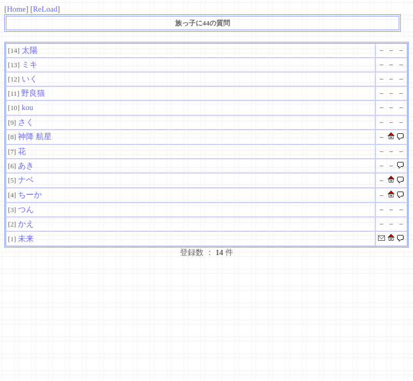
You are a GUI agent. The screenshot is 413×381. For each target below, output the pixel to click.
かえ (26, 224)
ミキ (30, 64)
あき (26, 165)
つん (26, 209)
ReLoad (45, 9)
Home (16, 9)
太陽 (30, 50)
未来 (26, 238)
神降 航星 (35, 136)
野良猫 (33, 93)
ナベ (26, 180)
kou (27, 107)
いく (30, 79)
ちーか (30, 194)
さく (26, 122)
